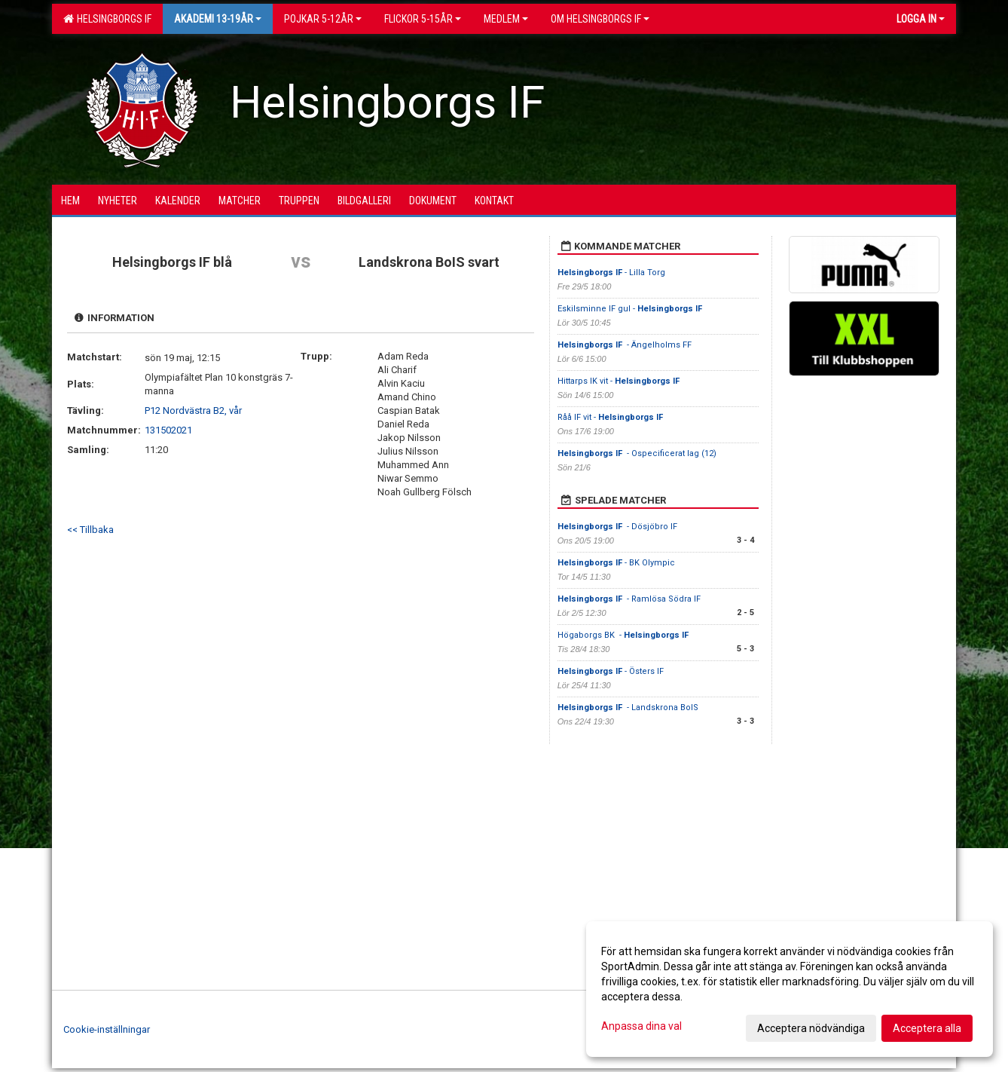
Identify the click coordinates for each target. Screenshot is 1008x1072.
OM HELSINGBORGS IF (600, 19)
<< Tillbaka (90, 529)
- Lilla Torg (611, 272)
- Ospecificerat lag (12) (636, 453)
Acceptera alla (927, 1028)
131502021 (168, 430)
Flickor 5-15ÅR (422, 19)
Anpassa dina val (641, 1026)
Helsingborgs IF (107, 19)
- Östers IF (610, 671)
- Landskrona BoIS (629, 707)
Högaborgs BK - (624, 635)
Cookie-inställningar (106, 1029)
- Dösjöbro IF (618, 526)
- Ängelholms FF (624, 345)
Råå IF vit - (611, 417)
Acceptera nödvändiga (811, 1028)
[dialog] (789, 989)
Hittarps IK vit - (619, 381)
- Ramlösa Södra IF (629, 599)
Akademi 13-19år (217, 19)
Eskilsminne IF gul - (630, 309)
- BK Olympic (616, 563)
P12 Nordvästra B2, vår (193, 410)
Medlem (506, 19)
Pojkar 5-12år (323, 19)
